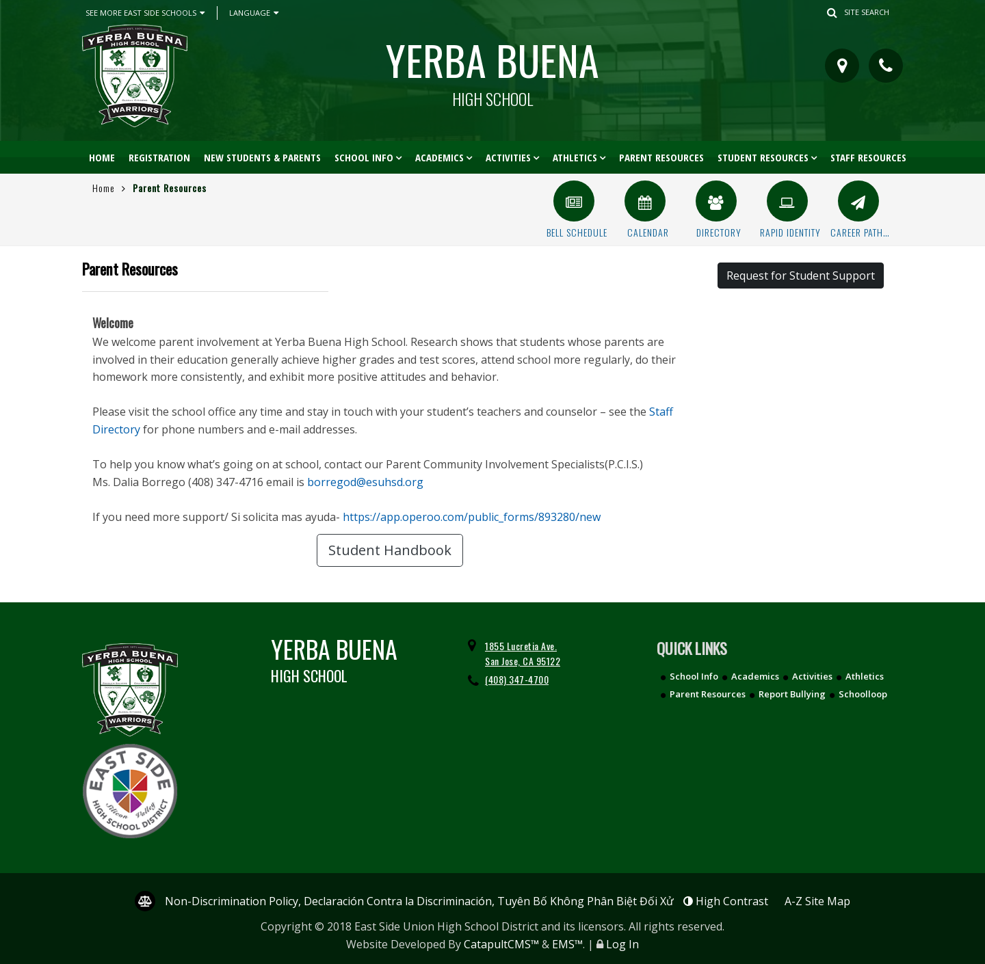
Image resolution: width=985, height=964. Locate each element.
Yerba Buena (492, 68)
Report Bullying (792, 694)
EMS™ (567, 944)
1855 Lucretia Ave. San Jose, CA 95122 (522, 653)
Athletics (575, 157)
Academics (439, 157)
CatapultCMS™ (501, 944)
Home (102, 157)
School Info (363, 157)
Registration (159, 157)
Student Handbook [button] (389, 550)
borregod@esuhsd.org (365, 482)
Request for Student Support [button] (800, 275)
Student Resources (763, 157)
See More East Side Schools (145, 13)
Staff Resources (868, 157)
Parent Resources (661, 157)
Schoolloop (863, 694)
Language (253, 13)
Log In (622, 944)
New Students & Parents (262, 157)
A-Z (817, 901)
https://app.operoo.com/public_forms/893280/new (472, 516)
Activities (508, 157)
